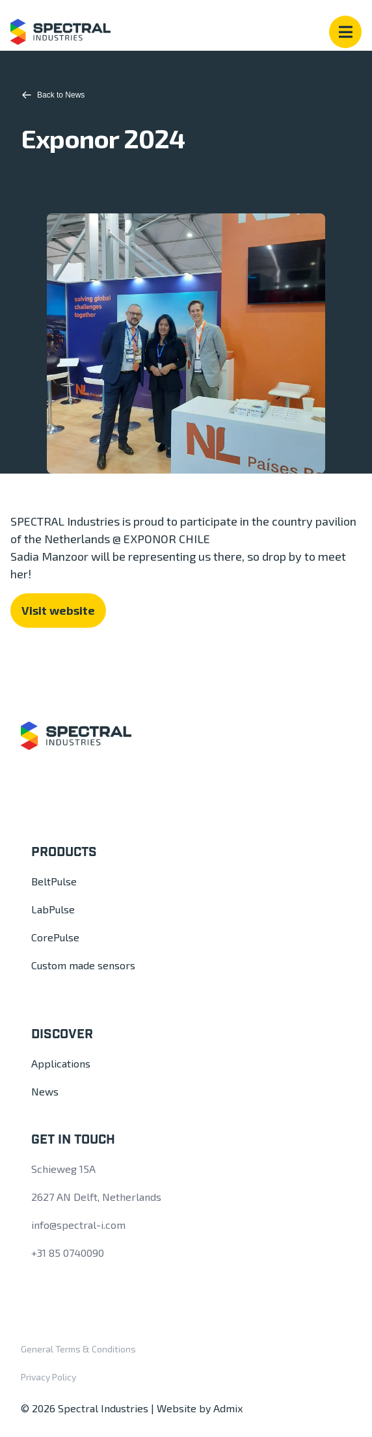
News (45, 1091)
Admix (228, 1408)
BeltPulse (54, 881)
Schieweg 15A (63, 1168)
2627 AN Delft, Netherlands (96, 1196)
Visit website (58, 610)
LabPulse (53, 909)
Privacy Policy (48, 1376)
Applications (60, 1063)
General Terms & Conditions (78, 1348)
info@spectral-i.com (78, 1224)
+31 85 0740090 (67, 1252)
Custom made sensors (83, 965)
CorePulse (55, 937)
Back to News (53, 95)
